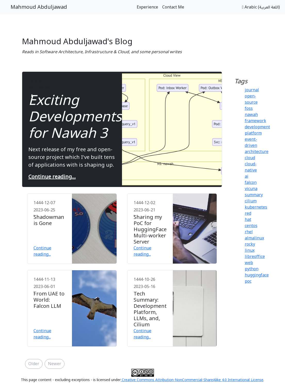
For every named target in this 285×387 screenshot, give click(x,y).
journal (252, 90)
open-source (251, 99)
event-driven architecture (256, 145)
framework (255, 120)
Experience (147, 7)
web (249, 262)
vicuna (251, 188)
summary (254, 195)
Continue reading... (52, 177)
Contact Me (173, 7)
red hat (248, 216)
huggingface (257, 275)
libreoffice (255, 256)
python (251, 269)
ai (246, 176)
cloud (250, 158)
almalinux (254, 238)
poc (248, 281)
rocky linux (250, 247)
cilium (251, 201)
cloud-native (251, 167)
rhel (249, 232)
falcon (251, 182)
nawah (251, 114)
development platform (257, 130)
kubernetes (256, 207)
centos (251, 225)
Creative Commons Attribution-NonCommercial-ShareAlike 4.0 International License (192, 380)
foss (249, 108)
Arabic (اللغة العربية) (261, 7)
